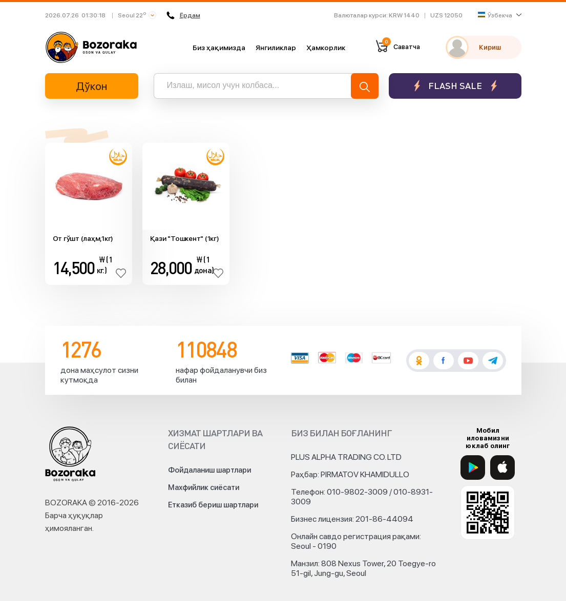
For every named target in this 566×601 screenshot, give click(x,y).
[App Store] (502, 467)
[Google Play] (472, 467)
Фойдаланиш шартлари (209, 470)
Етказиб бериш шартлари (213, 504)
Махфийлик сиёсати (203, 487)
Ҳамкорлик (325, 47)
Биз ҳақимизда (219, 47)
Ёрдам (183, 15)
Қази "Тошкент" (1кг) (184, 238)
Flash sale (455, 85)
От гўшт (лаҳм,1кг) (83, 238)
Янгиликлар (276, 47)
